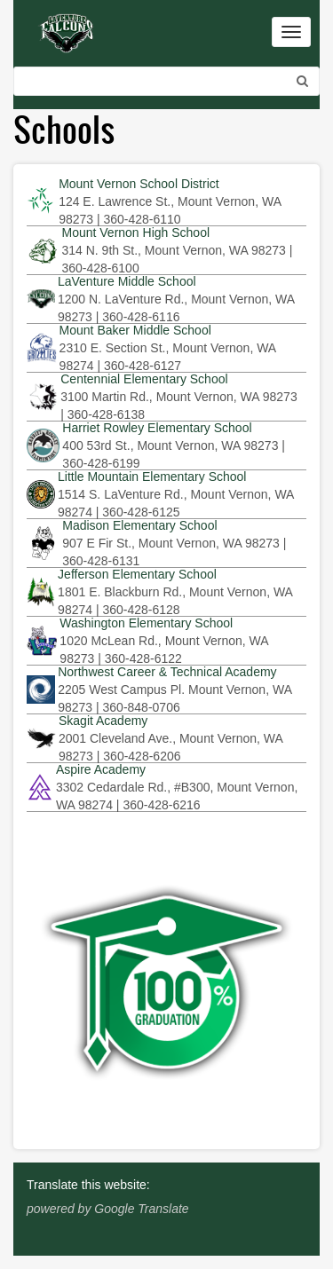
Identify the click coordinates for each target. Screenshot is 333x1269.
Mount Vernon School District (139, 184)
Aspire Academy (101, 769)
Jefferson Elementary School (137, 574)
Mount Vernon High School (135, 232)
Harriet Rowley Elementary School (156, 428)
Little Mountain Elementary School (152, 476)
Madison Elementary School (139, 525)
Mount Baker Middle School (135, 330)
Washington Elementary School (146, 623)
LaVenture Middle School (127, 281)
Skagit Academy (103, 720)
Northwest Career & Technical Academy (167, 672)
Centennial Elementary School (143, 379)
